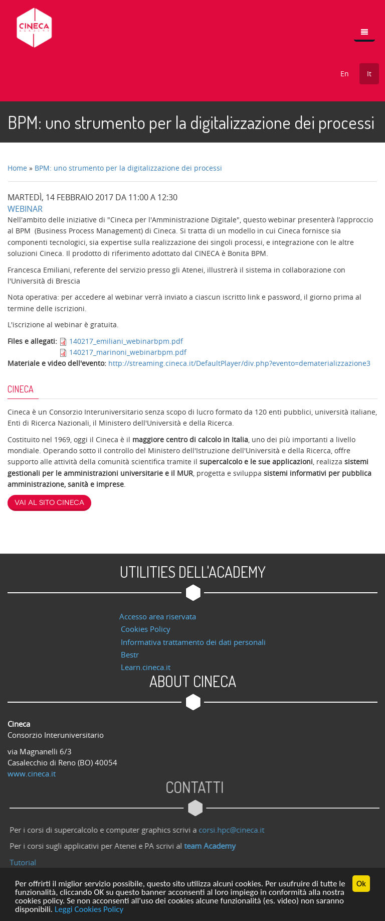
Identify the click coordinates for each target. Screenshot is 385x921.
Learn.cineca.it (145, 667)
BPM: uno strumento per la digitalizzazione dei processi (128, 168)
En (344, 73)
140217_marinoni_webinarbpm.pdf (127, 352)
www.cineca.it (32, 773)
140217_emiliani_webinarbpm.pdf (126, 341)
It (369, 73)
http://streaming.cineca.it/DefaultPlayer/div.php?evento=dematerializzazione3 (239, 363)
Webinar (25, 208)
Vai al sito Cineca (49, 502)
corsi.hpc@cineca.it (234, 830)
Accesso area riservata (157, 616)
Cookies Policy (145, 629)
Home (17, 168)
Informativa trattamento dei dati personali (193, 642)
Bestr (130, 654)
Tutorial (26, 862)
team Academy (213, 846)
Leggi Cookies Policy (89, 909)
